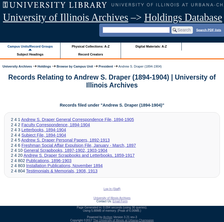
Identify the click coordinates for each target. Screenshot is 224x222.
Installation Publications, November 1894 (64, 165)
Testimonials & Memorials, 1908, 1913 (61, 171)
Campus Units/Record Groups (30, 46)
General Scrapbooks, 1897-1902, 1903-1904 (65, 150)
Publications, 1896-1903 (48, 160)
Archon (107, 217)
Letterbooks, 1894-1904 (43, 129)
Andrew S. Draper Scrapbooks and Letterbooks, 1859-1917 (78, 155)
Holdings (44, 66)
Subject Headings (30, 54)
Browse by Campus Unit (75, 66)
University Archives (17, 66)
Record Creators (90, 54)
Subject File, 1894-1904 (43, 135)
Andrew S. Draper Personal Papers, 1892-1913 (65, 140)
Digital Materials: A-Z (151, 46)
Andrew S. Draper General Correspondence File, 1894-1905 (77, 119)
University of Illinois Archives (65, 17)
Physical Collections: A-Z (91, 46)
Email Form (119, 201)
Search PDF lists (208, 29)
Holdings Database (183, 17)
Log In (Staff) (112, 189)
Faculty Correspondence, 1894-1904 (55, 124)
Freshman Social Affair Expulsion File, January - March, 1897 (78, 145)
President (106, 66)
